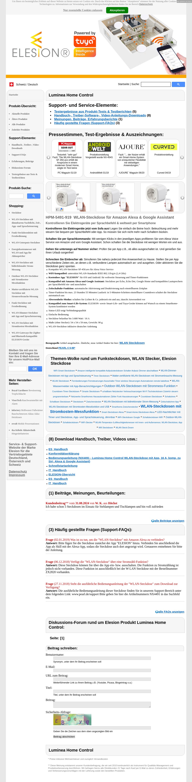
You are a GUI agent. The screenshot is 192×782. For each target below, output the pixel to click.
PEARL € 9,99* (66, 347)
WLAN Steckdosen (132, 342)
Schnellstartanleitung (63, 465)
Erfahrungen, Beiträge (23, 161)
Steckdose (16, 212)
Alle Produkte (18, 124)
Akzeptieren (117, 10)
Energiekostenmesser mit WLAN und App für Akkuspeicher (24, 252)
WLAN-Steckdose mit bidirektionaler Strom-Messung (23, 266)
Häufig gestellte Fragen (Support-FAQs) (84, 123)
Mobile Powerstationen (25, 423)
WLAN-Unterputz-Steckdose (26, 242)
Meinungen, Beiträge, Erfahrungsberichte (86, 119)
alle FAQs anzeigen (171, 611)
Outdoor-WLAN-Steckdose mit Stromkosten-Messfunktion (25, 279)
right (182, 198)
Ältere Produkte (20, 119)
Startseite (123, 84)
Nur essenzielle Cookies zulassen (82, 10)
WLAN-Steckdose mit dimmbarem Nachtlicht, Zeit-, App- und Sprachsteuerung (26, 223)
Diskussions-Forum (21, 167)
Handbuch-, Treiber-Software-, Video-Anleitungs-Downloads (100, 115)
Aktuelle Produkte (21, 113)
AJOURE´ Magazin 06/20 (132, 172)
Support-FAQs (19, 154)
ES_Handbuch (58, 449)
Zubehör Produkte (21, 129)
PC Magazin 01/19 (67, 172)
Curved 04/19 (164, 172)
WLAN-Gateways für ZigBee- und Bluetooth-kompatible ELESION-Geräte (26, 336)
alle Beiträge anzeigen (169, 520)
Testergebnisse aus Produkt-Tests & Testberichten (93, 111)
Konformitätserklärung (64, 453)
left (49, 198)
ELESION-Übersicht (62, 474)
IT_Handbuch (58, 470)
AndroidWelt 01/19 (99, 172)
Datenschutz (146, 4)
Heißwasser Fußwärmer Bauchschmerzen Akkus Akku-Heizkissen (27, 413)
